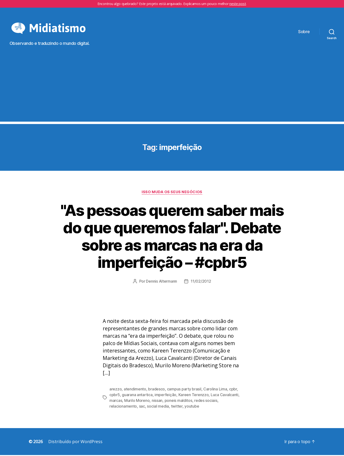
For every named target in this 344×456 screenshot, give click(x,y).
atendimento (135, 390)
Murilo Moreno (137, 401)
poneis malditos (178, 401)
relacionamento (123, 407)
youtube (191, 407)
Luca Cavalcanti (224, 395)
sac (142, 407)
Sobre (304, 32)
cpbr (233, 390)
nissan (157, 401)
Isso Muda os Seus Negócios (172, 193)
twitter (177, 407)
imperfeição (165, 395)
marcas (115, 401)
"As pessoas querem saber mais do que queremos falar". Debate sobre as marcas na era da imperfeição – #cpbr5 (172, 237)
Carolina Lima (215, 390)
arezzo (115, 390)
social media (158, 407)
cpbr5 (114, 395)
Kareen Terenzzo (193, 395)
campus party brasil (184, 390)
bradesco (156, 390)
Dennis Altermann (161, 282)
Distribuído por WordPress (75, 442)
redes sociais (205, 401)
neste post (237, 3)
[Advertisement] (172, 89)
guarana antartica (137, 395)
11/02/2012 (201, 282)
